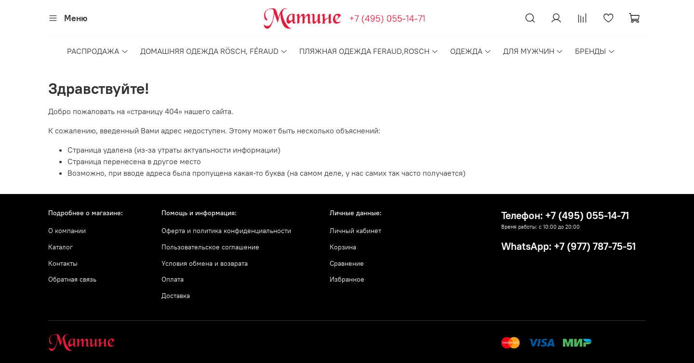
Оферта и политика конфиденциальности (226, 230)
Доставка (175, 295)
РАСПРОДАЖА (97, 51)
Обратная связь (72, 279)
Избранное (347, 279)
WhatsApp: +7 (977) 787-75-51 (568, 246)
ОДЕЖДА (471, 51)
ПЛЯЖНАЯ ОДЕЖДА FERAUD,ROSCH (369, 51)
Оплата (172, 279)
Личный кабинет (355, 230)
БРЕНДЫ (595, 51)
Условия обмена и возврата (204, 263)
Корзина (343, 247)
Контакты (63, 263)
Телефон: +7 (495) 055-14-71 (565, 215)
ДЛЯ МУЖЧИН (533, 51)
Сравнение (347, 263)
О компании (67, 230)
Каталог (60, 247)
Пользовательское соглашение (210, 247)
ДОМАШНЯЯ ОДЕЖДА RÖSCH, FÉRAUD (214, 51)
